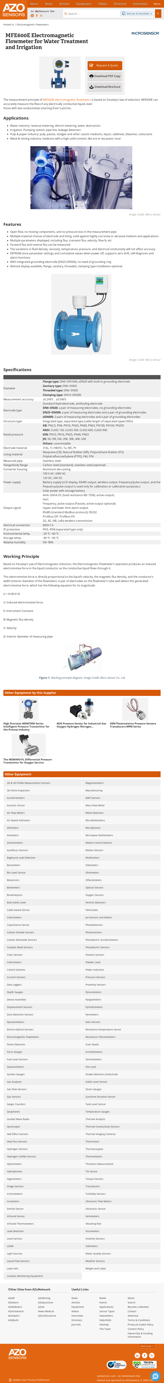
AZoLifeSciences (47, 1315)
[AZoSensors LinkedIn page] (32, 15)
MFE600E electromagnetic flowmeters (67, 99)
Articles (75, 1302)
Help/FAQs (105, 1320)
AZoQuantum (45, 1302)
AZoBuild (13, 1320)
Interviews (77, 1315)
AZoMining (44, 1298)
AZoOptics (14, 1315)
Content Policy (136, 1329)
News (74, 1298)
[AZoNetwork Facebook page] (36, 15)
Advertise (133, 1315)
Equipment (77, 1306)
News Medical (46, 1311)
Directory (76, 1320)
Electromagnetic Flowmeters (33, 24)
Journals (76, 1324)
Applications (106, 1306)
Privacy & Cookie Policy (140, 1324)
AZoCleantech (16, 1311)
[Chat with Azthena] (155, 1376)
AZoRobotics (15, 1306)
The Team (105, 1329)
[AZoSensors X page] (41, 15)
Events (103, 1302)
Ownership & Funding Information (140, 1335)
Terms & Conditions (139, 1320)
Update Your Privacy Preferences (29, 1378)
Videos (75, 1311)
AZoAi (41, 1306)
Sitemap (104, 1324)
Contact (132, 1311)
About (131, 1298)
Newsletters (106, 1315)
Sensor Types (107, 1311)
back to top (147, 1346)
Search (131, 1302)
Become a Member (138, 1306)
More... (156, 3)
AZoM (11, 1298)
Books (102, 1298)
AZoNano (13, 1302)
